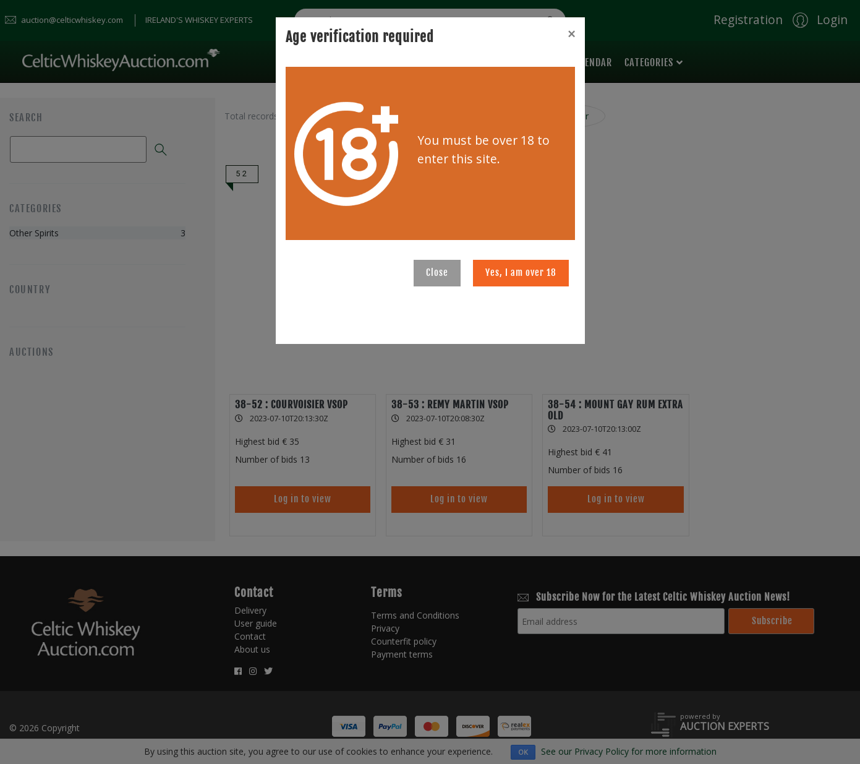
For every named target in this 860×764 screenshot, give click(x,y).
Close (437, 272)
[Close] (571, 34)
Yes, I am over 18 (520, 272)
